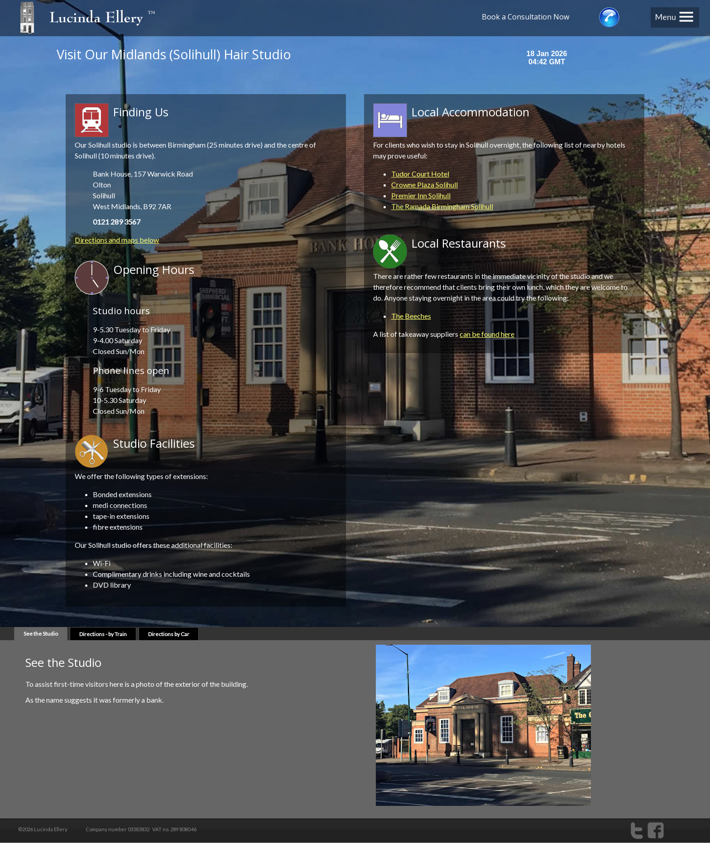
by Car (168, 634)
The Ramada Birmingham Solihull (442, 206)
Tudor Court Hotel (420, 173)
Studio (41, 633)
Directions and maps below (117, 239)
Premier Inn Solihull (421, 195)
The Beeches (411, 315)
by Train (103, 634)
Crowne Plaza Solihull (424, 184)
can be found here (487, 334)
